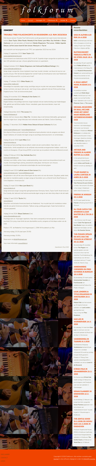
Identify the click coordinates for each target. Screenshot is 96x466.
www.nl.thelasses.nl (10, 114)
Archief (62, 20)
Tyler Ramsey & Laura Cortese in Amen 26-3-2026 (82, 174)
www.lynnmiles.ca (10, 142)
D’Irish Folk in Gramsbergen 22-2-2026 (83, 371)
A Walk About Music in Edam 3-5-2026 (82, 84)
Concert (30, 20)
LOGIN (3, 461)
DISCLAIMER (5, 454)
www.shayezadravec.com (12, 216)
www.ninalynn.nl (9, 188)
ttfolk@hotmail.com (20, 239)
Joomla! (56, 459)
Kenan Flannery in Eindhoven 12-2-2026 (83, 394)
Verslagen (39, 20)
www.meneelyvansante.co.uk (13, 99)
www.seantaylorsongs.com (13, 56)
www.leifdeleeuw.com (26, 173)
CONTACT (4, 458)
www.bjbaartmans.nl (28, 130)
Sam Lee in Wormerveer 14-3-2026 (82, 321)
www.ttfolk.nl (22, 243)
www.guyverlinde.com (11, 158)
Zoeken (72, 20)
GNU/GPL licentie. (89, 459)
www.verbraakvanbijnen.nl (12, 69)
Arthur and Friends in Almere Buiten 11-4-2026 (82, 152)
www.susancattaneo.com (12, 130)
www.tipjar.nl (8, 201)
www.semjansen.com (11, 173)
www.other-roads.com (11, 84)
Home (23, 20)
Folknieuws (51, 20)
